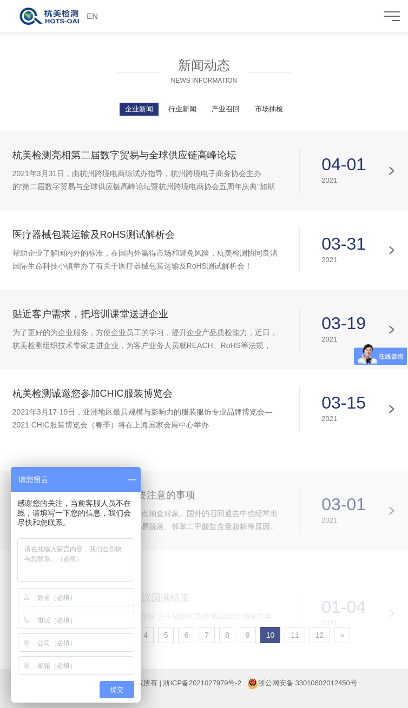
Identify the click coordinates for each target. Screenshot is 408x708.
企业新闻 (139, 109)
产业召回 (226, 109)
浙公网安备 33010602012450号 (307, 683)
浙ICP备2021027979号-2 (202, 683)
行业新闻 (182, 109)
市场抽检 (269, 109)
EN (92, 16)
